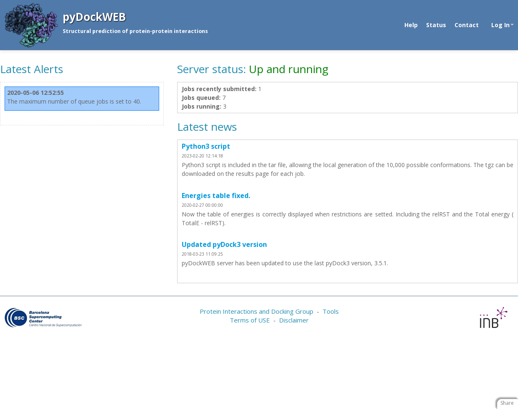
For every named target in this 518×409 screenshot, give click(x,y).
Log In (502, 25)
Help (411, 25)
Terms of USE (250, 320)
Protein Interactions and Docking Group (256, 311)
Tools (330, 311)
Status (436, 25)
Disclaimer (294, 320)
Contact (467, 25)
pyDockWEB (94, 16)
